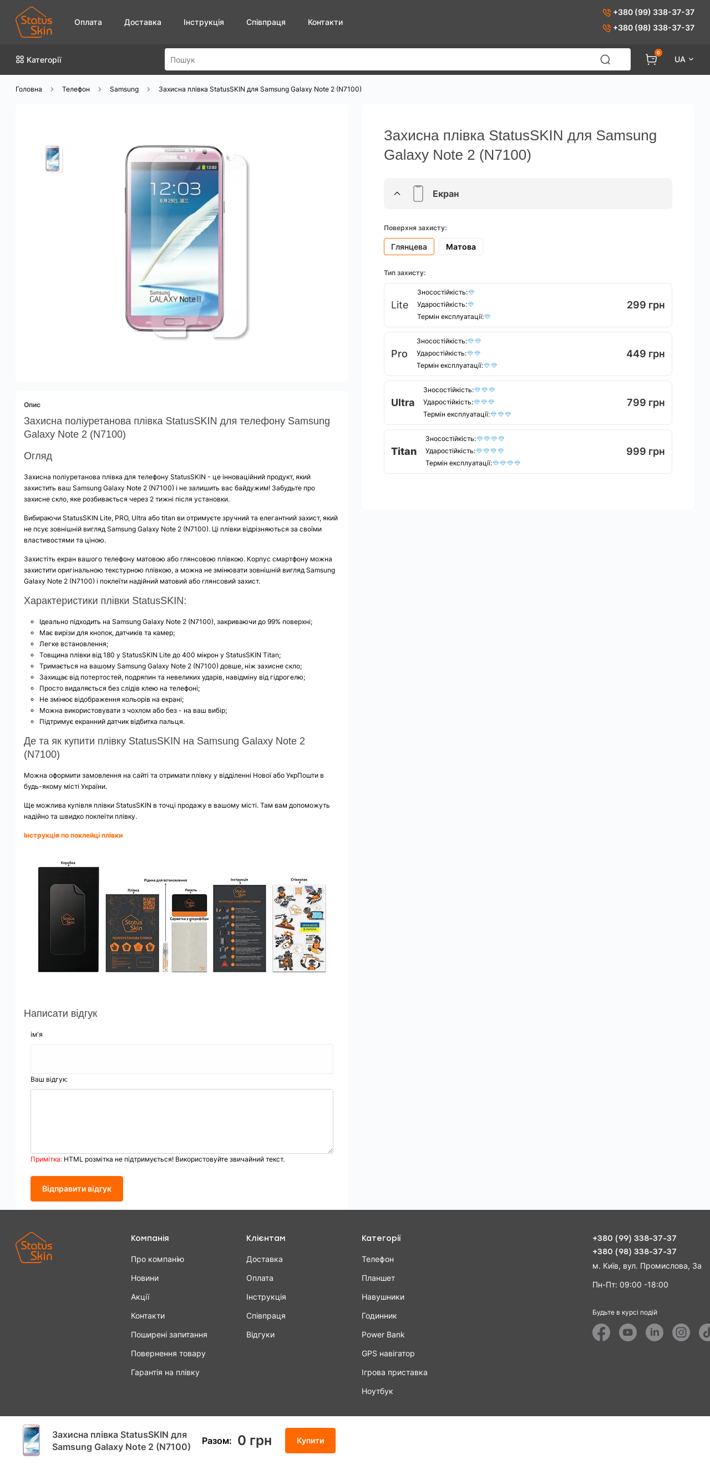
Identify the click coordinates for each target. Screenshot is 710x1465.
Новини (145, 1277)
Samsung (124, 89)
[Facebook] (601, 1332)
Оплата (88, 22)
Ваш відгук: (49, 1079)
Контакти (325, 22)
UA (681, 59)
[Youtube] (628, 1332)
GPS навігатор (388, 1353)
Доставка (142, 22)
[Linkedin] (654, 1332)
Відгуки (260, 1334)
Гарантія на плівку (165, 1372)
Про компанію (157, 1259)
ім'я (37, 1034)
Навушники (383, 1296)
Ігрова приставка (395, 1372)
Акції (140, 1296)
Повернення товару (168, 1353)
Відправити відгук (76, 1188)
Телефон (76, 89)
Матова (461, 246)
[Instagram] (681, 1332)
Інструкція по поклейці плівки (74, 835)
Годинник (379, 1315)
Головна (29, 89)
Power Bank (383, 1334)
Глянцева (409, 246)
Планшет (378, 1277)
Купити (310, 1440)
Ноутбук (377, 1391)
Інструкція (204, 22)
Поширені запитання (169, 1334)
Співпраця (266, 22)
